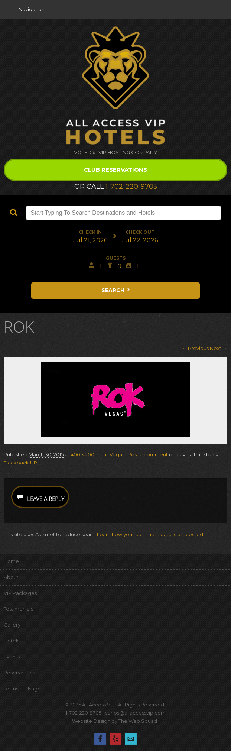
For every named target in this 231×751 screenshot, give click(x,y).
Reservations (19, 673)
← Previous (195, 348)
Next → (218, 348)
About (11, 577)
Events (12, 657)
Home (11, 561)
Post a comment (148, 454)
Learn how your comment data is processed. (150, 534)
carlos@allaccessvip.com (135, 713)
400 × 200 (82, 454)
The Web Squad (138, 721)
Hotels (11, 641)
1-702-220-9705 (131, 186)
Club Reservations (115, 169)
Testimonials (18, 609)
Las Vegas (112, 454)
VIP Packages (20, 593)
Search (116, 290)
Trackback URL (22, 463)
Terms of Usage (22, 689)
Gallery (12, 625)
